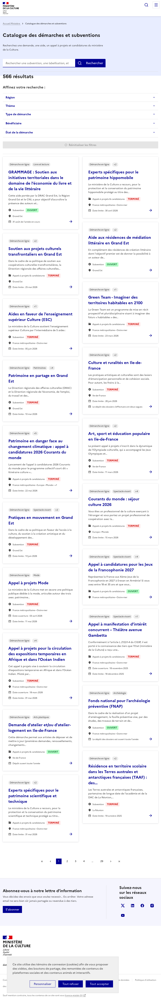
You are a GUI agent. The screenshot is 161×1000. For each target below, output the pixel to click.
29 (101, 861)
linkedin (132, 905)
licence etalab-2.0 (74, 995)
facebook (142, 905)
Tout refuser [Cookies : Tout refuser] (70, 984)
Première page (42, 861)
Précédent (50, 861)
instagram (152, 905)
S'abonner (12, 909)
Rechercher (146, 4)
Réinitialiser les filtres (82, 145)
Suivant (111, 861)
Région (10, 97)
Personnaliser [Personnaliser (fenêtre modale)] (42, 984)
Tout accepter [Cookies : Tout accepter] (99, 984)
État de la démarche (19, 132)
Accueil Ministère (12, 23)
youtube (122, 915)
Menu (156, 4)
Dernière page (119, 861)
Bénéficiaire (13, 123)
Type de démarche (18, 114)
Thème (10, 106)
